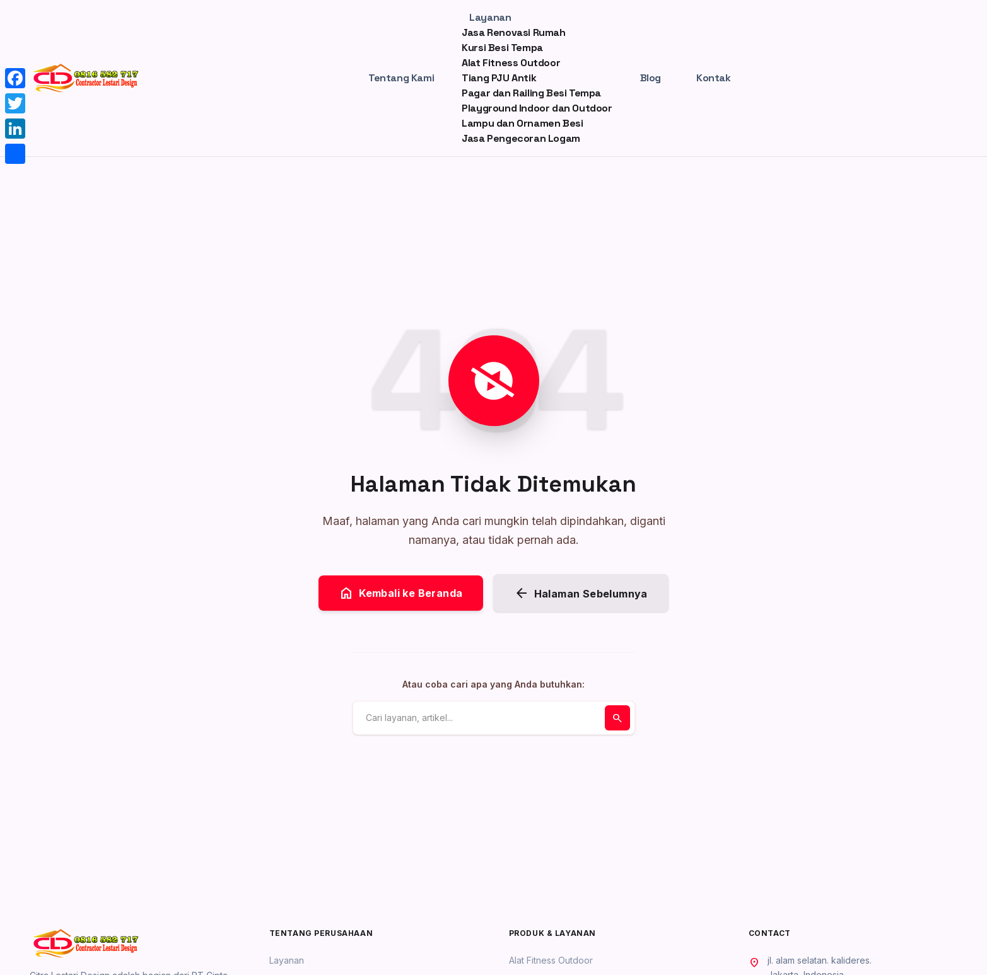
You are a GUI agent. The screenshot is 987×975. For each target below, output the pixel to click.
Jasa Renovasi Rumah (513, 32)
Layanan (490, 17)
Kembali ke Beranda (400, 593)
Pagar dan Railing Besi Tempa (531, 93)
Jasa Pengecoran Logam (521, 138)
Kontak (713, 77)
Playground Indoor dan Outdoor (537, 108)
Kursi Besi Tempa (502, 47)
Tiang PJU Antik (499, 77)
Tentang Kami (401, 77)
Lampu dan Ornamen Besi (522, 123)
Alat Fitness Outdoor (511, 62)
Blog (650, 77)
